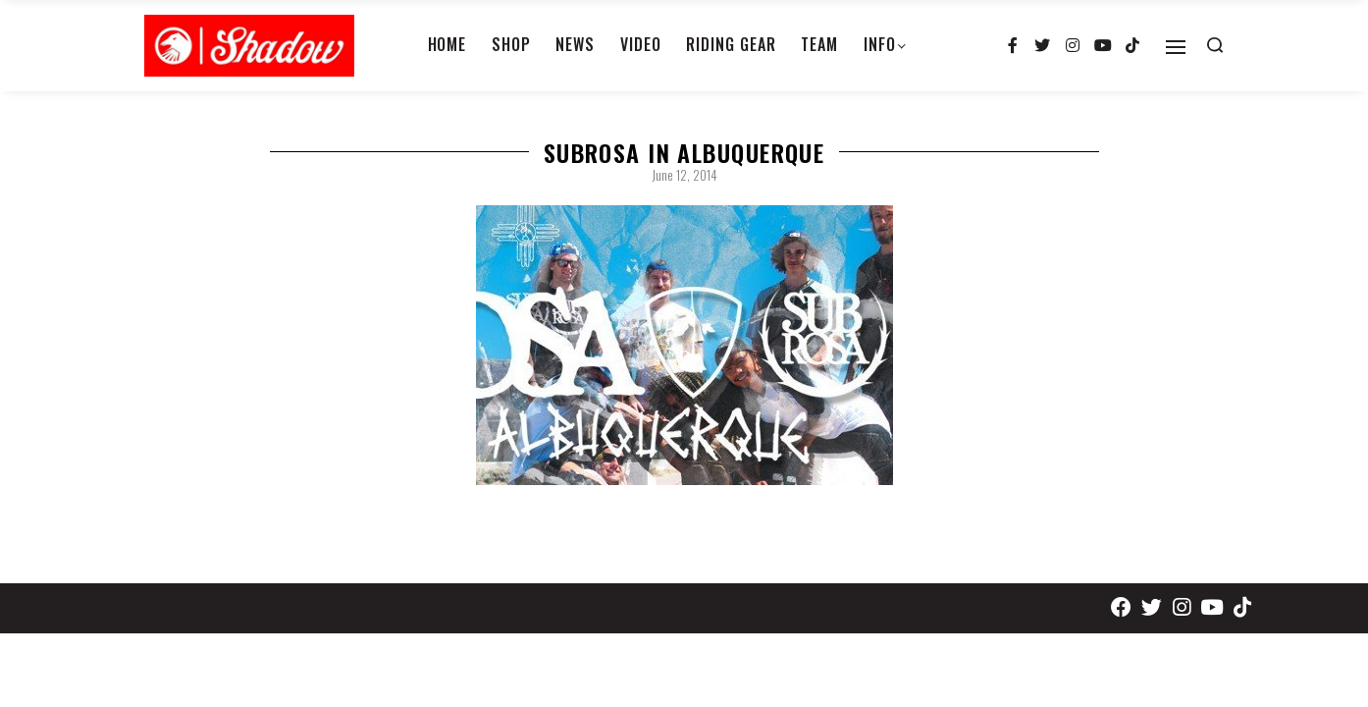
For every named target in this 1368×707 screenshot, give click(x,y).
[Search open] (1215, 45)
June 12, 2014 (684, 175)
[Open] (1175, 47)
